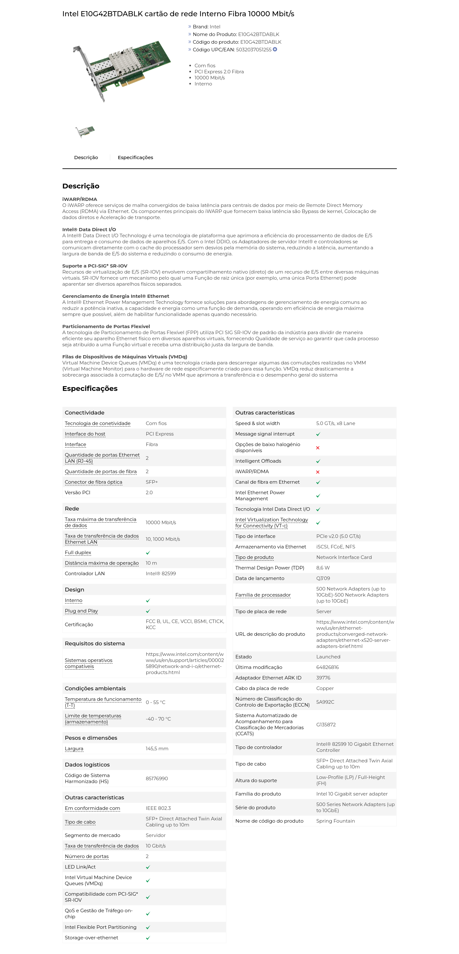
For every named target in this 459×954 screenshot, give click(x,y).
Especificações (135, 157)
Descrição (86, 157)
